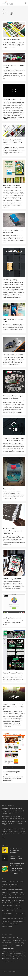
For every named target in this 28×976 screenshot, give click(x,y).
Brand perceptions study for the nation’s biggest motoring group (13, 706)
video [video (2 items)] (16, 924)
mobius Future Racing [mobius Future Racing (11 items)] (7, 913)
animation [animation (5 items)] (12, 881)
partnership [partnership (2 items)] (21, 918)
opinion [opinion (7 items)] (4, 918)
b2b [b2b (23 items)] (9, 884)
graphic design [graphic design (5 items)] (18, 902)
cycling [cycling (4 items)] (14, 897)
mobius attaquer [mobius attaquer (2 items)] (11, 910)
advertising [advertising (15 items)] (5, 881)
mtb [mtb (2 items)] (16, 913)
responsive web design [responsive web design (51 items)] (19, 921)
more (3, 837)
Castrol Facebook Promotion (13, 673)
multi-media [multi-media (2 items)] (21, 913)
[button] (25, 3)
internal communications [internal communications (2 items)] (13, 905)
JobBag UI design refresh (12, 618)
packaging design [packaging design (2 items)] (12, 918)
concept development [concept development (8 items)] (8, 894)
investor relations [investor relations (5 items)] (6, 908)
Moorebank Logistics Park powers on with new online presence (12, 142)
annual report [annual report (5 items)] (19, 881)
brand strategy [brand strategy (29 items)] (14, 892)
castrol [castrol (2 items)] (21, 892)
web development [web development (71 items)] (7, 926)
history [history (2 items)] (4, 905)
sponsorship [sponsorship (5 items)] (5, 924)
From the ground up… (10, 280)
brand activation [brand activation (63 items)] (15, 884)
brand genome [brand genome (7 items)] (19, 889)
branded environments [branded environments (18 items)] (8, 889)
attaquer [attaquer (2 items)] (4, 884)
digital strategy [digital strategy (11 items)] (20, 900)
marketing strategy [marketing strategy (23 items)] (17, 908)
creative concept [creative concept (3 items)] (6, 897)
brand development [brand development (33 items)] (15, 887)
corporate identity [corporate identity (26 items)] (19, 894)
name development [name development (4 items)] (7, 916)
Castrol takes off (9, 489)
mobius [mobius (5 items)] (4, 910)
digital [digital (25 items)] (13, 900)
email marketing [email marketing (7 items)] (9, 902)
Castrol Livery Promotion (12, 579)
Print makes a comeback (11, 40)
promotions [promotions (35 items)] (8, 921)
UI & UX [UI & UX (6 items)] (12, 924)
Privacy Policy (12, 971)
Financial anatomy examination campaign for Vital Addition (12, 531)
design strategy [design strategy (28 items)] (6, 900)
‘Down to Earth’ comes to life (13, 355)
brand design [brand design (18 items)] (5, 887)
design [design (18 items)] (19, 897)
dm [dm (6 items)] (3, 902)
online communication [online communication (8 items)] (19, 916)
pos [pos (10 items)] (3, 921)
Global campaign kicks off (12, 99)
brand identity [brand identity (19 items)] (5, 892)
